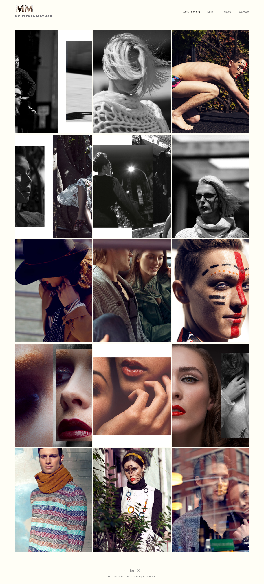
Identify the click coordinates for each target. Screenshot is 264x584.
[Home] (32, 11)
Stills (210, 11)
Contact (244, 11)
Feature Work (191, 11)
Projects (226, 11)
